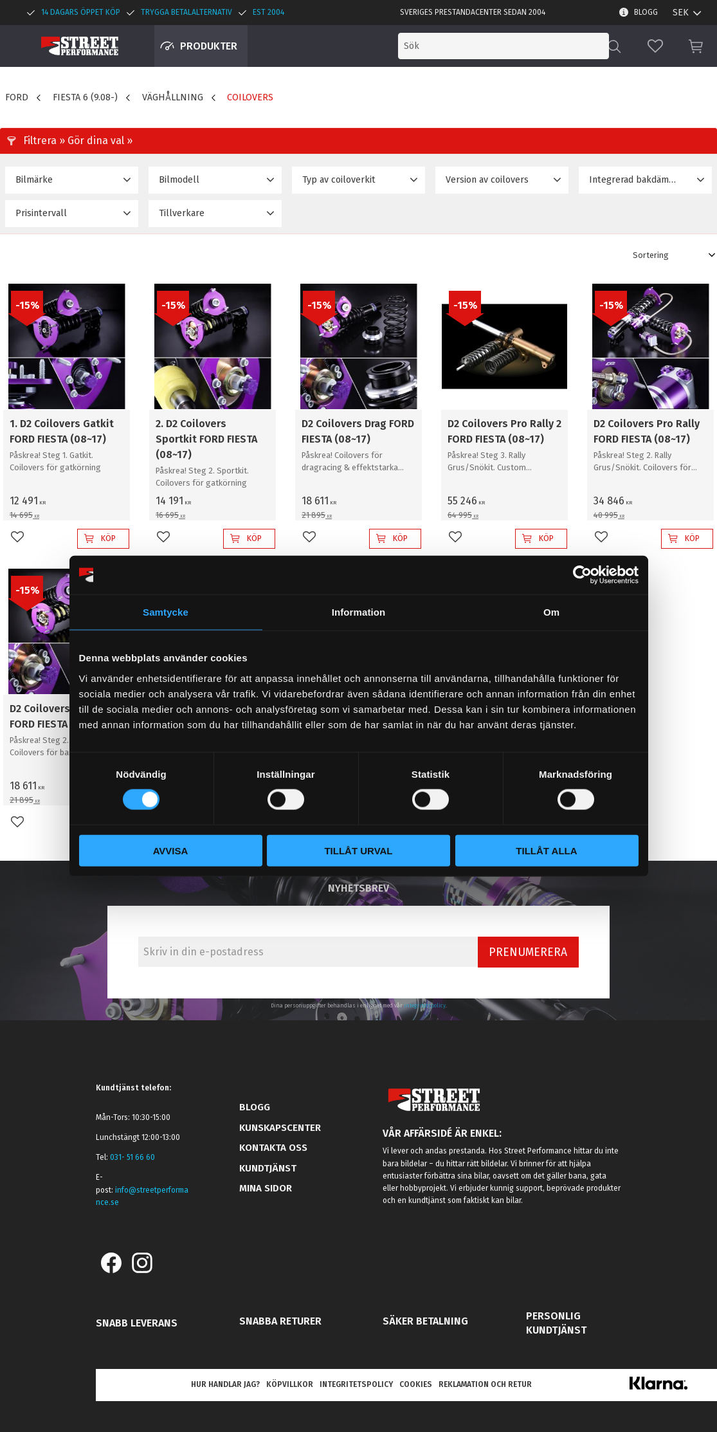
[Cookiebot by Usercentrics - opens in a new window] (582, 575)
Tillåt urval (358, 850)
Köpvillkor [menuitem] (289, 1384)
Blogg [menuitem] (646, 12)
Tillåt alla (546, 850)
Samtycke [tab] (165, 612)
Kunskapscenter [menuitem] (280, 1128)
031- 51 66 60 (132, 1157)
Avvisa (170, 850)
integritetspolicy (425, 1005)
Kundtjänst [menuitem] (267, 1168)
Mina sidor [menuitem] (265, 1188)
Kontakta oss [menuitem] (273, 1147)
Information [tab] (359, 612)
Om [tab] (551, 612)
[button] (655, 46)
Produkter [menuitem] (208, 46)
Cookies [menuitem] (415, 1384)
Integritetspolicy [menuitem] (356, 1384)
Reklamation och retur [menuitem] (485, 1384)
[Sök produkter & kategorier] (503, 46)
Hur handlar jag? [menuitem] (225, 1384)
